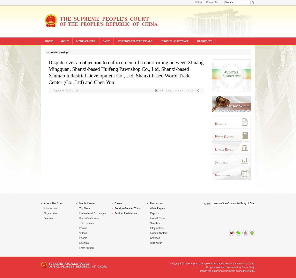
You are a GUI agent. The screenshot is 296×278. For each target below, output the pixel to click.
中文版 (198, 2)
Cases (118, 203)
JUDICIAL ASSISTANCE (174, 41)
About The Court (54, 203)
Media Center (87, 203)
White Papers (157, 208)
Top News (84, 208)
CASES (106, 41)
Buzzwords (156, 243)
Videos (83, 233)
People (83, 238)
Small (190, 90)
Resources (156, 203)
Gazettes (155, 238)
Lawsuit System (158, 233)
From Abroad (86, 247)
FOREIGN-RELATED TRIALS (135, 41)
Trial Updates (86, 223)
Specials (84, 243)
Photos (83, 228)
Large (169, 90)
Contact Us (212, 2)
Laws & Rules (157, 218)
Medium (179, 90)
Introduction (50, 208)
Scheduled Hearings (57, 52)
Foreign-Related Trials (128, 208)
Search (253, 2)
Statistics (155, 223)
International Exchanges (92, 213)
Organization (51, 213)
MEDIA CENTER (86, 41)
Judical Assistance (126, 213)
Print (160, 90)
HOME (49, 41)
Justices (48, 218)
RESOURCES (204, 41)
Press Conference (89, 218)
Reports (154, 213)
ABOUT (64, 41)
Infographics (156, 228)
